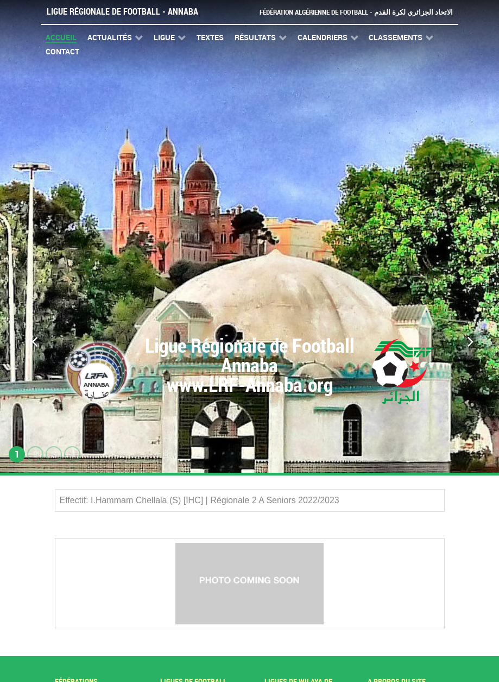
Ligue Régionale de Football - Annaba (122, 12)
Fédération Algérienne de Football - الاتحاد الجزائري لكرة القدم (356, 12)
